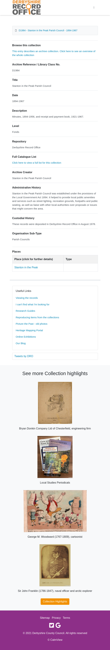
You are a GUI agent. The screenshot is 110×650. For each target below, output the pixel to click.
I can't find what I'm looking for (33, 304)
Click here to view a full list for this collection (36, 162)
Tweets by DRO (23, 356)
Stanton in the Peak (26, 267)
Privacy (56, 617)
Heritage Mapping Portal (29, 330)
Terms (66, 617)
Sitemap (45, 617)
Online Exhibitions (26, 336)
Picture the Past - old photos (31, 323)
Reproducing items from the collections (37, 317)
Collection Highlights (55, 601)
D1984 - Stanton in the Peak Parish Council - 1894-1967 (48, 30)
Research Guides (25, 310)
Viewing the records (27, 297)
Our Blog (21, 343)
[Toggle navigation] (94, 7)
